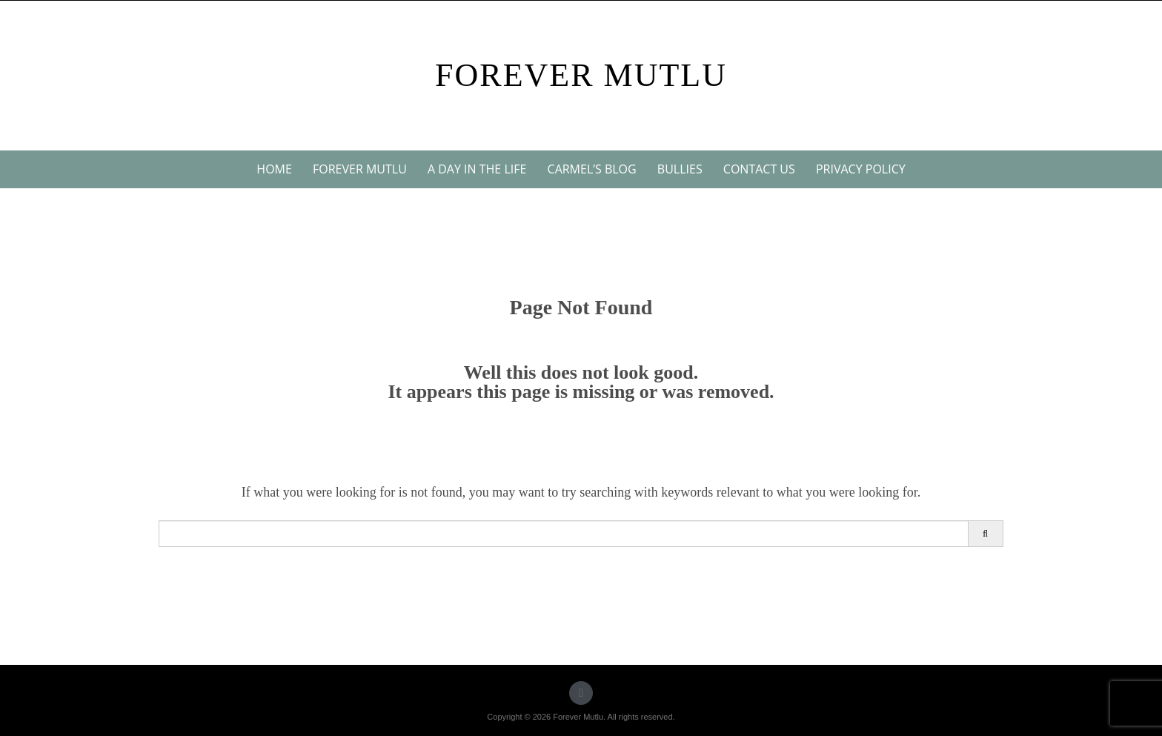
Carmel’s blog (592, 169)
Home (274, 169)
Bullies (680, 169)
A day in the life (477, 169)
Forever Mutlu (581, 75)
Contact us (759, 169)
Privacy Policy (861, 169)
